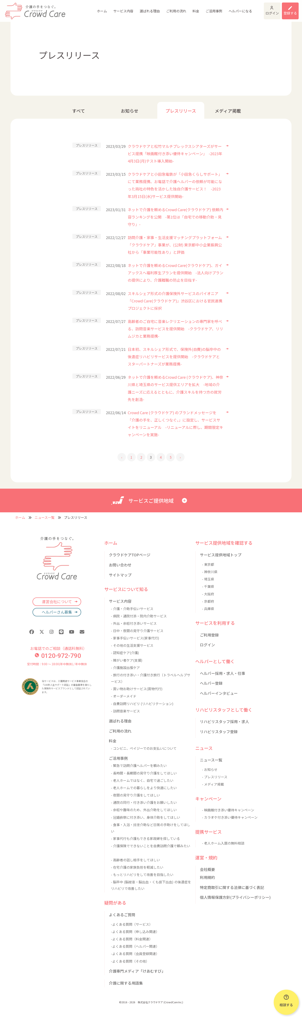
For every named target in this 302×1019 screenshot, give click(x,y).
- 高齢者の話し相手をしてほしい (135, 859)
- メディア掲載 (213, 784)
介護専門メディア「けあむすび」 (137, 971)
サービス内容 (93, 8)
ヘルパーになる (209, 8)
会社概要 (207, 869)
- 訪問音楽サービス (125, 710)
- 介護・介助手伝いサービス (132, 608)
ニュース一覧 (45, 517)
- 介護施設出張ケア (125, 667)
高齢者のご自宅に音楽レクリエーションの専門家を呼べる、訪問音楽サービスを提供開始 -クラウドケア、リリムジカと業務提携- (175, 329)
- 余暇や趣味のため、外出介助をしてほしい (144, 809)
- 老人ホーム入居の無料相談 (223, 843)
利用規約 (207, 877)
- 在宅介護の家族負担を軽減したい (137, 867)
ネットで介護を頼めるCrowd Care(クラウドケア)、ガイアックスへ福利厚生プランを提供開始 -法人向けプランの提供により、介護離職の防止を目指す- (175, 273)
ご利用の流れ (145, 8)
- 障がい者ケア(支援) (126, 660)
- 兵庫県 (208, 608)
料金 (165, 8)
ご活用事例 (183, 8)
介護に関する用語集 (126, 983)
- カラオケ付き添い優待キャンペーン (230, 817)
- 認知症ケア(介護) (125, 652)
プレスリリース (180, 111)
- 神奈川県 (209, 571)
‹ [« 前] (121, 457)
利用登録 (284, 8)
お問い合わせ (120, 564)
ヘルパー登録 (211, 683)
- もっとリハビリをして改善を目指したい (142, 874)
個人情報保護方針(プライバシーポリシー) (235, 897)
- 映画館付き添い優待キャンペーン (228, 809)
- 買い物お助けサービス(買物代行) (137, 688)
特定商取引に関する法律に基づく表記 (232, 887)
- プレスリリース (214, 776)
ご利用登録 (209, 635)
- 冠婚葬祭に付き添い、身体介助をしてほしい (145, 817)
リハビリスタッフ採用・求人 (224, 721)
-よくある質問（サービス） (131, 924)
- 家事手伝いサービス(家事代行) (135, 637)
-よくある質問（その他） (130, 961)
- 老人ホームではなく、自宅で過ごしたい (142, 780)
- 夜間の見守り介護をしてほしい (135, 795)
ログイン (252, 8)
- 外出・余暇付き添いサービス (134, 623)
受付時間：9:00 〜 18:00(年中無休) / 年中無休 (57, 664)
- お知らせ (209, 769)
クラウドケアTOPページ (129, 554)
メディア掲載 (228, 111)
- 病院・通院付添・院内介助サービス (139, 615)
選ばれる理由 (119, 8)
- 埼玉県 (208, 579)
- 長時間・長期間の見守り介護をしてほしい (144, 773)
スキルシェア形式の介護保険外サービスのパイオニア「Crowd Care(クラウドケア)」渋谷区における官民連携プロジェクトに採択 (175, 301)
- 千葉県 (208, 586)
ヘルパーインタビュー (219, 693)
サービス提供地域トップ (220, 554)
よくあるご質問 (122, 914)
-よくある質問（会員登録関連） (135, 953)
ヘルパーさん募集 (57, 612)
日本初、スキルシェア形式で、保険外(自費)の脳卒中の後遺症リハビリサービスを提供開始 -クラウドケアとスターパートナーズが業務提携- (174, 356)
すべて (78, 111)
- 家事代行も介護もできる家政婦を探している (145, 838)
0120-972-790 (58, 655)
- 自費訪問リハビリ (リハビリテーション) (142, 703)
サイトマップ (120, 575)
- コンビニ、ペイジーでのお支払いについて (144, 748)
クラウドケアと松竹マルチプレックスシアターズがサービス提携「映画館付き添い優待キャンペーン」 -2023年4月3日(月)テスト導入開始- (175, 153)
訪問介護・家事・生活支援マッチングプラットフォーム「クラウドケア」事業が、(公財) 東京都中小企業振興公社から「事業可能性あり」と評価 (175, 245)
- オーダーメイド (123, 696)
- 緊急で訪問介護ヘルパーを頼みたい (139, 765)
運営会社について (57, 601)
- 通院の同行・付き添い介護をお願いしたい (144, 802)
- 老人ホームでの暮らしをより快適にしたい (144, 787)
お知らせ (129, 111)
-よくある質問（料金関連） (131, 938)
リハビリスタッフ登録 (219, 731)
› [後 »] (180, 457)
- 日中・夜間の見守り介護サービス (137, 630)
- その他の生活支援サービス (132, 645)
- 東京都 (208, 564)
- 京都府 (208, 601)
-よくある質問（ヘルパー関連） (135, 946)
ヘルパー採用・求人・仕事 (222, 673)
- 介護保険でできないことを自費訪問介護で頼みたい (150, 845)
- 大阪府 (208, 593)
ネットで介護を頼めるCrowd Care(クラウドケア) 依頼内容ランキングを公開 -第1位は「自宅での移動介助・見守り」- (175, 217)
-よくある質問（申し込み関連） (135, 931)
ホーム (71, 8)
